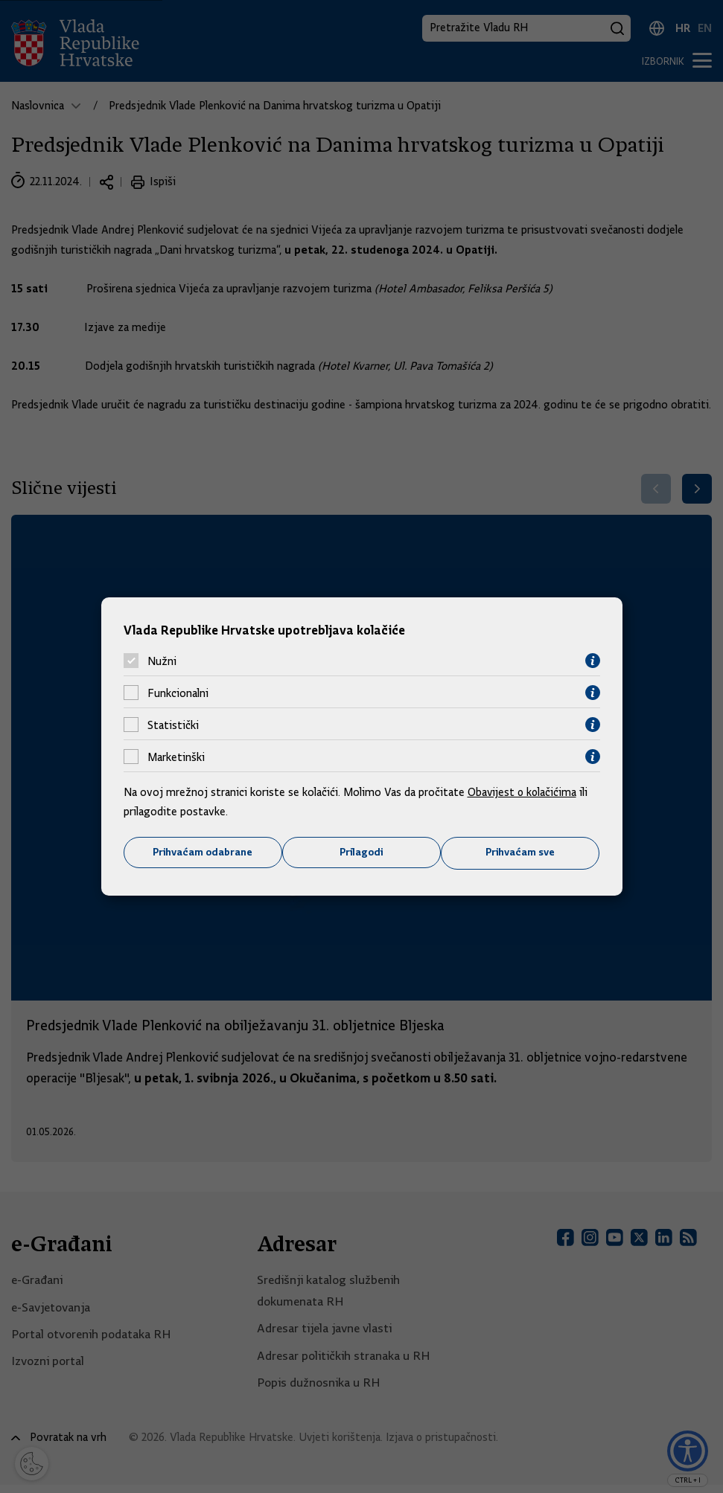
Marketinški (176, 756)
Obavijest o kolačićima (523, 792)
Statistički (173, 724)
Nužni (161, 660)
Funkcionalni (177, 692)
